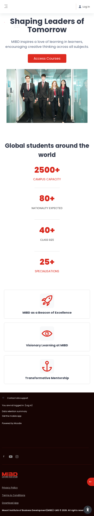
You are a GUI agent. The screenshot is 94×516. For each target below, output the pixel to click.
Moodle (18, 423)
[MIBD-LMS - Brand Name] (47, 475)
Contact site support (17, 398)
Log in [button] (84, 7)
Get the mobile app (11, 416)
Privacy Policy (10, 487)
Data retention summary (14, 411)
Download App (10, 503)
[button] (88, 510)
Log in (29, 405)
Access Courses (47, 58)
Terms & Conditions (13, 495)
